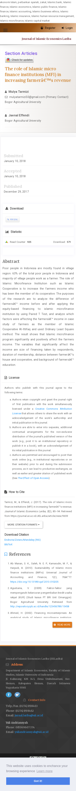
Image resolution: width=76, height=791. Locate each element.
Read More (62, 624)
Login (67, 27)
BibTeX (8, 544)
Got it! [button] (38, 781)
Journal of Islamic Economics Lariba (46, 39)
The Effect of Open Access (33, 478)
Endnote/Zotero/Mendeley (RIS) (22, 539)
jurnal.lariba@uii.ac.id (29, 715)
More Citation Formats (24, 524)
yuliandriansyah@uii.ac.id (32, 732)
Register (48, 27)
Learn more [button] (44, 771)
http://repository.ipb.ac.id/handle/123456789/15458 (39, 606)
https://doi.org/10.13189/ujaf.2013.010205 (34, 581)
